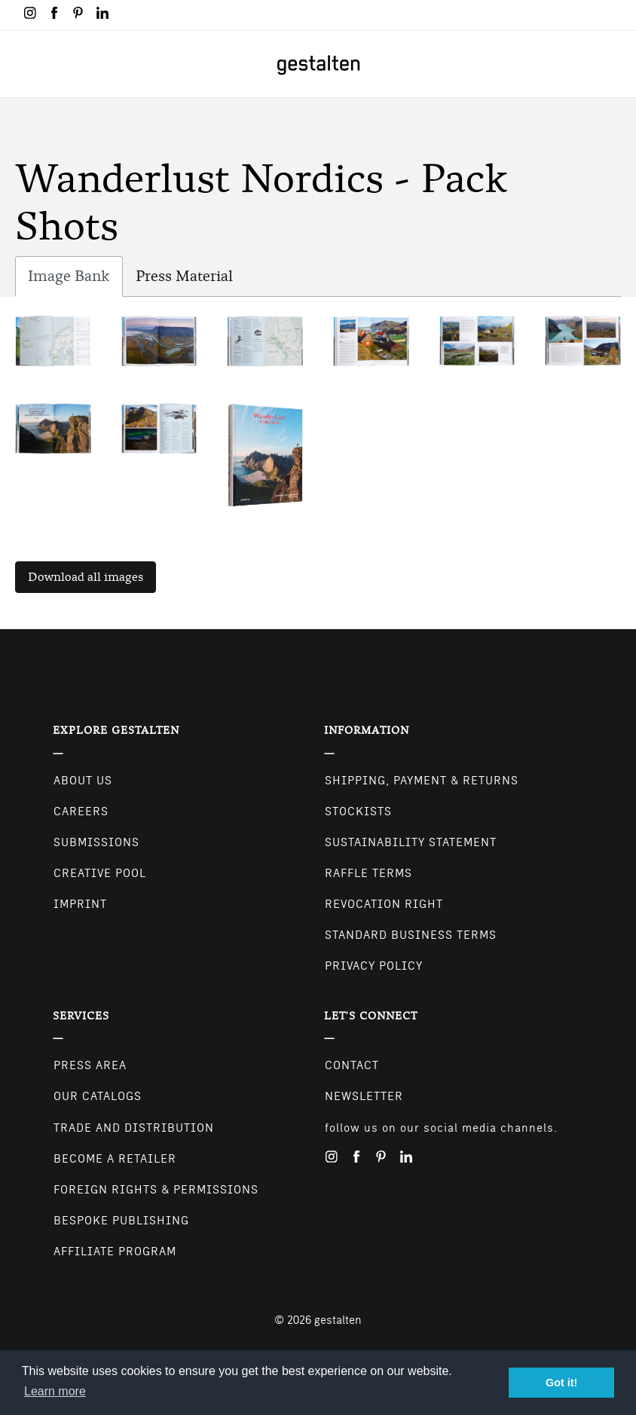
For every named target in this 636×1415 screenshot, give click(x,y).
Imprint (80, 904)
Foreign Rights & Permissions (156, 1189)
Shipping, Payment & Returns (421, 780)
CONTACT (352, 1065)
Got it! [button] (561, 1383)
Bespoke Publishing (121, 1220)
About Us (83, 780)
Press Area (90, 1065)
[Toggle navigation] (21, 64)
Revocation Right (384, 904)
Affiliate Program (115, 1251)
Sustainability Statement (411, 842)
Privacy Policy (374, 966)
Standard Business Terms (411, 935)
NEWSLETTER (364, 1096)
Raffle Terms (368, 873)
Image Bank (75, 280)
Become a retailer (115, 1159)
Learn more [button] (55, 1391)
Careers (81, 811)
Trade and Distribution (134, 1128)
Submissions (96, 842)
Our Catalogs (98, 1096)
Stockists (358, 811)
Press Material (184, 276)
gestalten (338, 1320)
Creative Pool (100, 873)
